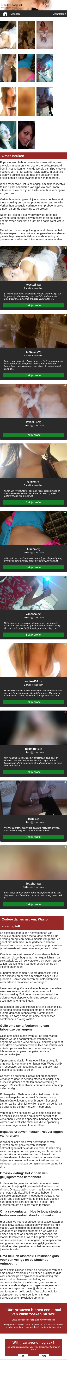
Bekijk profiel (33, 305)
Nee (44, 1356)
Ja (22, 1356)
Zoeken (15, 13)
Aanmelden (59, 13)
